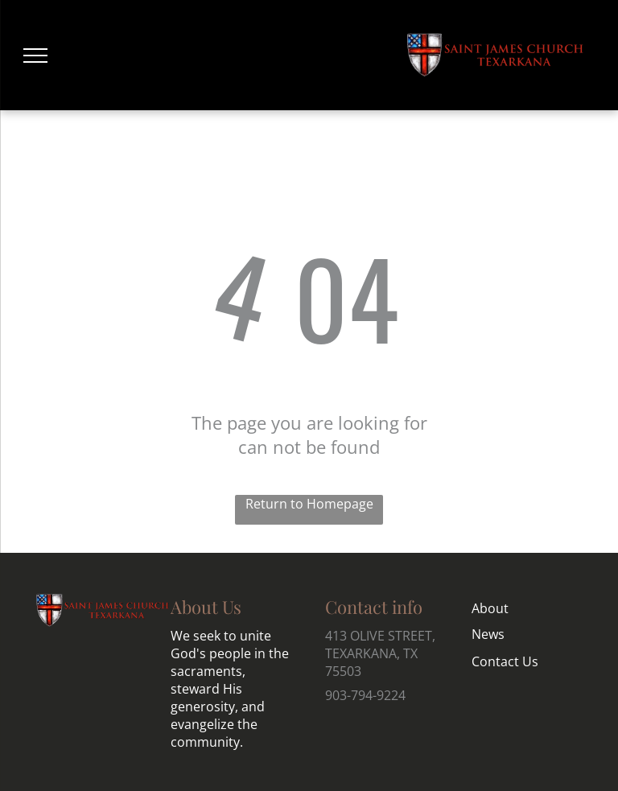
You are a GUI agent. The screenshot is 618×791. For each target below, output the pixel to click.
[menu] (35, 55)
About (490, 608)
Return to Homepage (309, 504)
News (488, 634)
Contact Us (505, 661)
